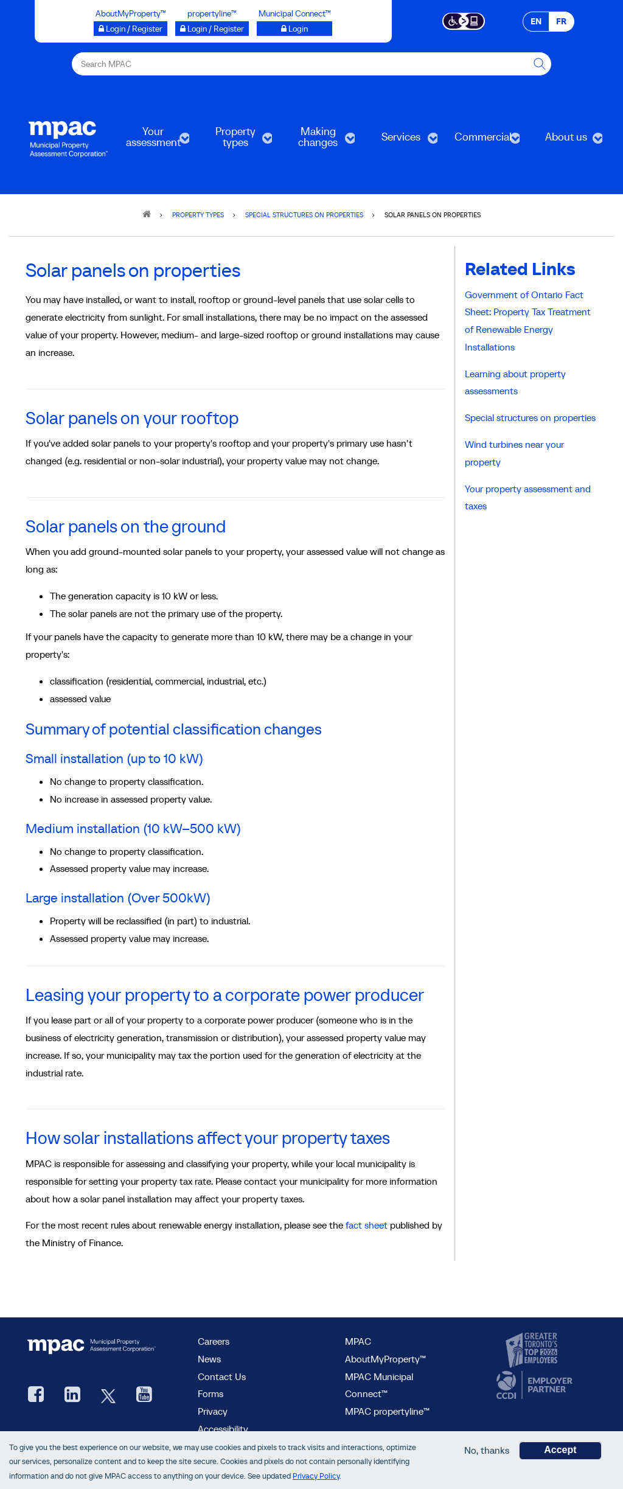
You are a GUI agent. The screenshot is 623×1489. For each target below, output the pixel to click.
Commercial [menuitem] (482, 141)
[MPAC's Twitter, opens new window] (108, 1395)
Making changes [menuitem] (317, 141)
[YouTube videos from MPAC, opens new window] (144, 1395)
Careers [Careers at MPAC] (213, 1341)
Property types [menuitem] (234, 141)
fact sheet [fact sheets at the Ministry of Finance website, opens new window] (367, 1225)
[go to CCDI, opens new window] (533, 1385)
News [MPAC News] (209, 1359)
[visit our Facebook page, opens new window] (36, 1395)
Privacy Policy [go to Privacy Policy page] (316, 1476)
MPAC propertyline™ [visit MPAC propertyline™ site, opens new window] (387, 1411)
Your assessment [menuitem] (152, 141)
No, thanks (486, 1450)
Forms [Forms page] (210, 1393)
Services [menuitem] (399, 141)
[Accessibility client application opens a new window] (464, 20)
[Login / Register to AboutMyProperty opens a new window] (130, 28)
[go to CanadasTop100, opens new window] (533, 1351)
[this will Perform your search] (539, 64)
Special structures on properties (530, 417)
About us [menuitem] (564, 141)
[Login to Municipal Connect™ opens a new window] (294, 28)
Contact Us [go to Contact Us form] (222, 1376)
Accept (560, 1450)
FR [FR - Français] (561, 21)
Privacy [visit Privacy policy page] (213, 1411)
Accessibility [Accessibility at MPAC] (223, 1429)
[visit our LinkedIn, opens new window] (72, 1395)
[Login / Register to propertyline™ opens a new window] (212, 28)
